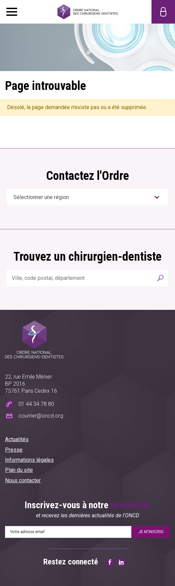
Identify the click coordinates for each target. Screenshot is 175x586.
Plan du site (19, 470)
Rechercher (160, 278)
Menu (12, 12)
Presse (14, 450)
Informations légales (29, 460)
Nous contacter (23, 480)
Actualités (17, 439)
